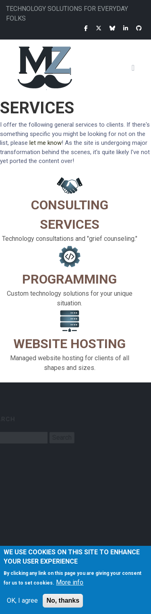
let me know (45, 142)
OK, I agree (22, 600)
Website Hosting (69, 343)
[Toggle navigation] (136, 67)
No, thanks (62, 600)
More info (69, 582)
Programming (69, 279)
